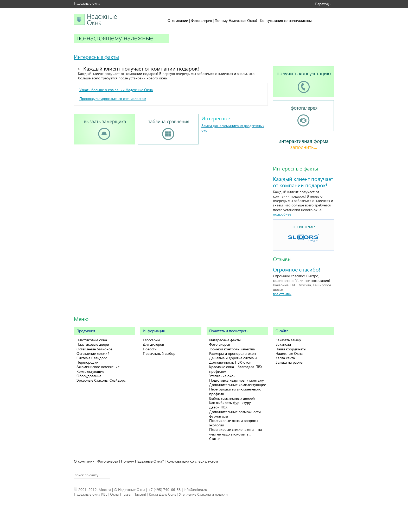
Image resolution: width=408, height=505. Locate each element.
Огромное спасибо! (296, 269)
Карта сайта (285, 357)
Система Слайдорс (91, 357)
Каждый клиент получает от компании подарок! (141, 68)
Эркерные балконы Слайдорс (100, 380)
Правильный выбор (159, 353)
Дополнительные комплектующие (237, 384)
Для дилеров (153, 344)
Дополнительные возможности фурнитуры (235, 414)
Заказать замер (288, 339)
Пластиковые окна (91, 339)
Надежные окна (87, 3)
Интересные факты (96, 56)
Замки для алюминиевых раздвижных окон (232, 127)
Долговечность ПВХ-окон (230, 362)
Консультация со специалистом (286, 20)
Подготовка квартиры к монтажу (236, 380)
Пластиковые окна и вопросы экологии (233, 422)
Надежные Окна (289, 353)
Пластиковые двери (92, 344)
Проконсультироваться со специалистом (112, 98)
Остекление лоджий (93, 353)
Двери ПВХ (218, 407)
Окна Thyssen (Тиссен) (128, 494)
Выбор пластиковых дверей (232, 398)
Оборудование (88, 375)
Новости (150, 348)
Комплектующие (90, 371)
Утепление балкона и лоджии (203, 494)
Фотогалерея (201, 20)
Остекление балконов (94, 348)
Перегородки (87, 362)
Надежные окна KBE (90, 494)
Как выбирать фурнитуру (230, 402)
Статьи (214, 438)
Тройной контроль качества (232, 348)
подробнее (282, 214)
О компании (178, 20)
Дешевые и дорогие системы (233, 357)
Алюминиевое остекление (97, 366)
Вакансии (283, 344)
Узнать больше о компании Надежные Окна (116, 89)
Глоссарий (151, 339)
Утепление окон (222, 375)
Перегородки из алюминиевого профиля (235, 391)
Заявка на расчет (290, 362)
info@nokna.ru (195, 489)
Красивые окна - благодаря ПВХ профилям (235, 369)
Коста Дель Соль (162, 494)
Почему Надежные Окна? (236, 20)
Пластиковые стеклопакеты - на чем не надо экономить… (235, 431)
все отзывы (282, 293)
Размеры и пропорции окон (232, 353)
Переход (322, 3)
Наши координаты (291, 348)
